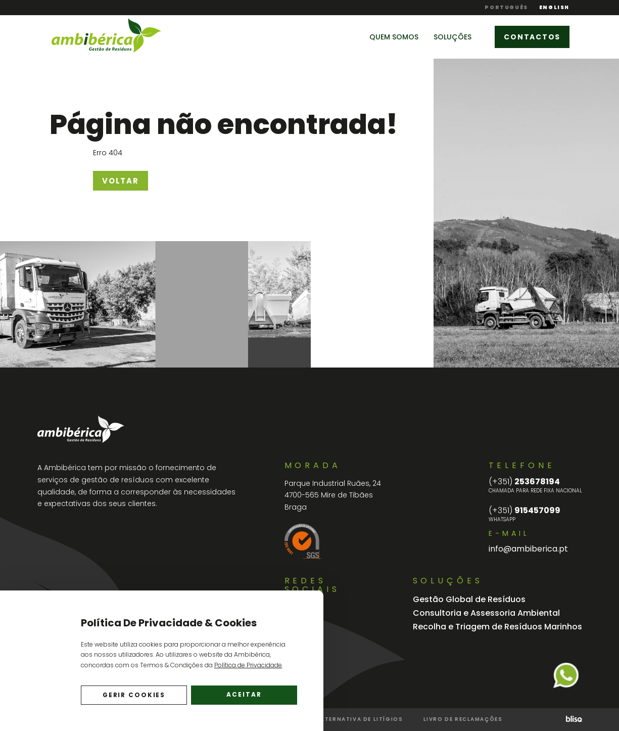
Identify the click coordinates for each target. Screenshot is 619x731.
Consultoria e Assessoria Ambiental (486, 613)
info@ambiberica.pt (528, 549)
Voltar (120, 180)
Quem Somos (393, 37)
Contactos (532, 37)
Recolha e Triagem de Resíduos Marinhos (497, 626)
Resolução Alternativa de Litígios (339, 719)
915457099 (524, 511)
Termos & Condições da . (211, 665)
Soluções (452, 36)
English (554, 7)
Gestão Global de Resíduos (469, 599)
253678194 (524, 482)
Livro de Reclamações (463, 719)
